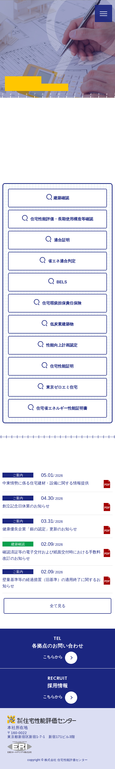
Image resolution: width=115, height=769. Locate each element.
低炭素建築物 (57, 324)
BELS (57, 282)
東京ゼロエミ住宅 (57, 387)
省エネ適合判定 (57, 261)
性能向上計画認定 (57, 345)
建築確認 (57, 198)
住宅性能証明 (57, 366)
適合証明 (57, 240)
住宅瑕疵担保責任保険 (57, 303)
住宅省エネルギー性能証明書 (57, 408)
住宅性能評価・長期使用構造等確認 (57, 219)
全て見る (57, 606)
